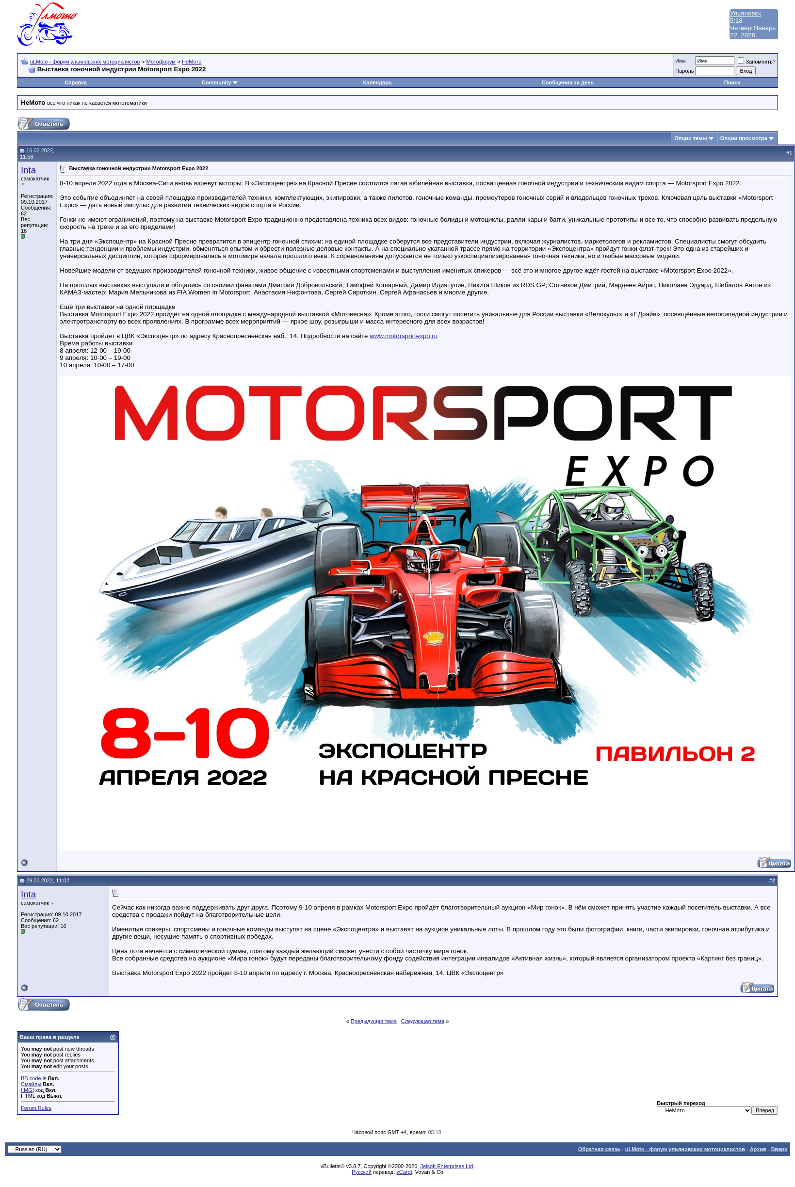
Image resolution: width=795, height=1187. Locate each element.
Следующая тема (422, 1021)
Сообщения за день (568, 82)
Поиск (732, 82)
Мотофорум (161, 62)
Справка (76, 82)
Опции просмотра (743, 138)
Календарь (377, 82)
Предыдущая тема (374, 1021)
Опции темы (690, 138)
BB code (31, 1078)
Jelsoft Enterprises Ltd (446, 1166)
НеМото (191, 62)
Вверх (779, 1149)
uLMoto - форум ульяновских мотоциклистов (85, 62)
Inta (28, 170)
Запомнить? (757, 62)
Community (220, 82)
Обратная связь (599, 1149)
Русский (362, 1172)
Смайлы (31, 1084)
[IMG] (27, 1090)
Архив (758, 1149)
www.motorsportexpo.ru (404, 336)
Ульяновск (745, 13)
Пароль (684, 71)
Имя (680, 61)
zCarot (404, 1172)
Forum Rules (36, 1108)
